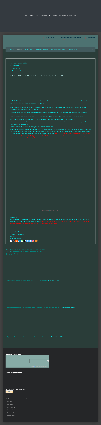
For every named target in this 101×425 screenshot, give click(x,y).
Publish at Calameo (45, 210)
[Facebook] (11, 241)
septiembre (44, 15)
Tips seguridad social (18, 71)
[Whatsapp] (22, 241)
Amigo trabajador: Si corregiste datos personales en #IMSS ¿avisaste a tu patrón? (35, 307)
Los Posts (31, 15)
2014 (37, 15)
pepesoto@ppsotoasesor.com (71, 37)
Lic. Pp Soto (15, 65)
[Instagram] (33, 241)
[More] (36, 241)
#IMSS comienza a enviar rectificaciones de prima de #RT (27, 281)
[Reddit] (16, 241)
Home (25, 15)
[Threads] (24, 241)
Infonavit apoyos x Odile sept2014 (50, 142)
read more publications (54, 210)
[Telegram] (27, 241)
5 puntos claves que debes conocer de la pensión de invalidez (28, 337)
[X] (13, 241)
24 (49, 15)
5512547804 (50, 37)
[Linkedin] (19, 241)
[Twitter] (30, 241)
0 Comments (16, 68)
